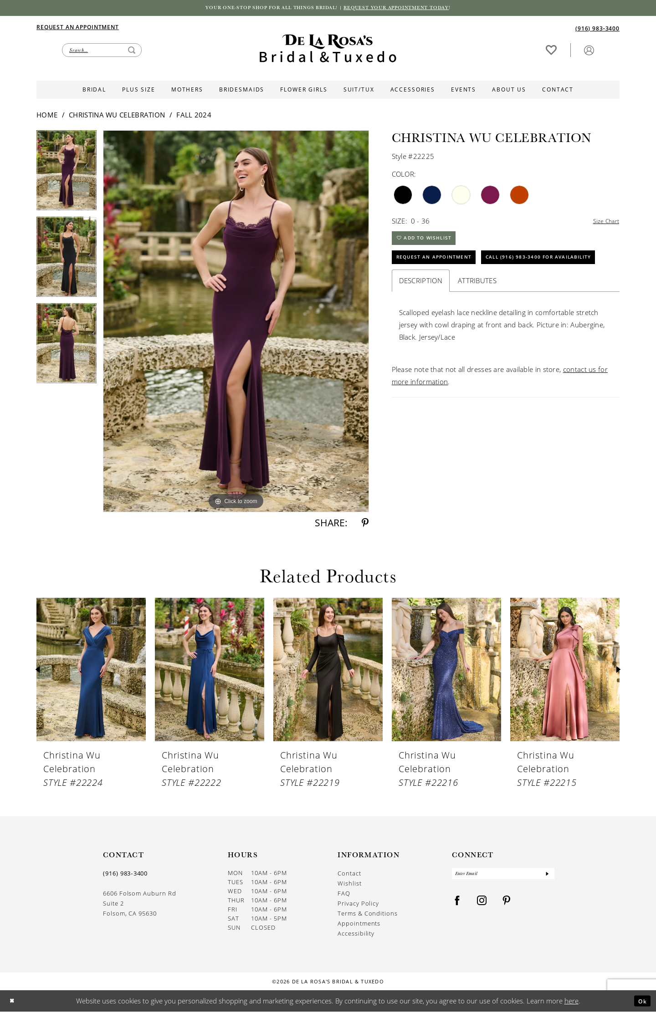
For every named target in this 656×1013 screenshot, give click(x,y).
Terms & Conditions (368, 915)
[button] (589, 51)
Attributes (477, 315)
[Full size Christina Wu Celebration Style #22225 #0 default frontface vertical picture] (236, 323)
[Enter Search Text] (102, 51)
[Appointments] (78, 28)
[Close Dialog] (13, 1002)
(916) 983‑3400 (125, 875)
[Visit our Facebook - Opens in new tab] (457, 905)
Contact (349, 875)
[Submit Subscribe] (546, 877)
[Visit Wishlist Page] (551, 51)
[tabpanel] (66, 175)
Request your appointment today (412, 9)
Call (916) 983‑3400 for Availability (461, 291)
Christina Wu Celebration (117, 116)
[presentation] (91, 671)
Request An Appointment (441, 267)
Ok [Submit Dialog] (640, 1002)
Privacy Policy (358, 905)
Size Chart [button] (603, 222)
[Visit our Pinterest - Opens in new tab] (506, 905)
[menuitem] (182, 28)
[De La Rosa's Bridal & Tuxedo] (328, 50)
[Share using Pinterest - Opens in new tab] (365, 524)
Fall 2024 (193, 116)
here (571, 1002)
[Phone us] (597, 29)
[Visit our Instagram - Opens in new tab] (482, 905)
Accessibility (356, 935)
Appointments (359, 925)
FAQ (344, 895)
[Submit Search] (132, 51)
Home (46, 116)
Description (420, 315)
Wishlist (349, 885)
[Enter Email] (503, 877)
